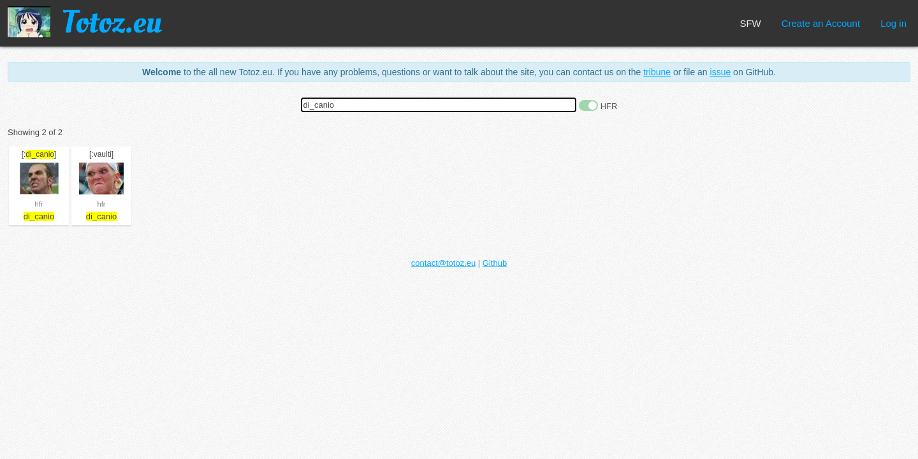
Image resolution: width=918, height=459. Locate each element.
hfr (39, 204)
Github (495, 263)
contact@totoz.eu (443, 263)
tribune (657, 72)
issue (720, 72)
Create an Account (821, 23)
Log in (893, 23)
